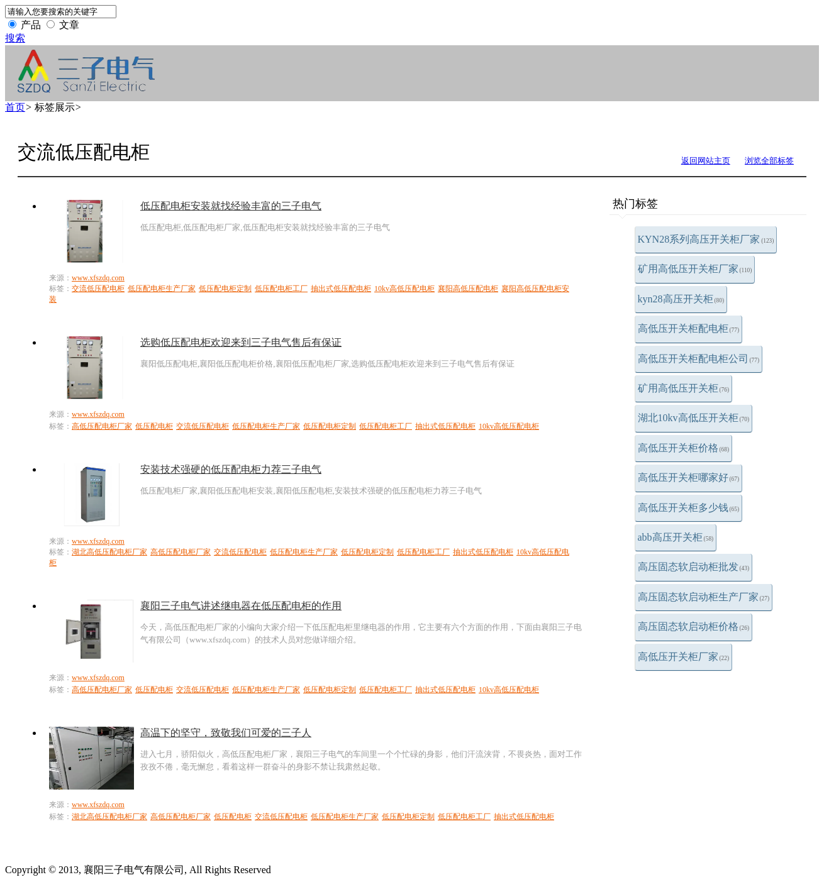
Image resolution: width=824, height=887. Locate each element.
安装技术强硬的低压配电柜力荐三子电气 (230, 469)
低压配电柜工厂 (281, 288)
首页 (15, 107)
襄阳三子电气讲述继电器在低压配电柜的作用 (241, 605)
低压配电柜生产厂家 (162, 288)
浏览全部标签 (769, 160)
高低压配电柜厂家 (102, 426)
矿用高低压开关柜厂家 (695, 268)
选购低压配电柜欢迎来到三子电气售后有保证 (241, 342)
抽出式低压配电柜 (341, 288)
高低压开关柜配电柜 (689, 328)
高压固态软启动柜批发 (694, 566)
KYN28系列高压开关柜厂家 (706, 239)
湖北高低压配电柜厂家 (109, 552)
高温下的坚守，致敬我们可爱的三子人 (225, 732)
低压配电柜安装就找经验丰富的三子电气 (230, 206)
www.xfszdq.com (98, 277)
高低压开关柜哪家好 (689, 477)
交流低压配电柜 (98, 288)
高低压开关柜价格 (684, 448)
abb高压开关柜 (676, 537)
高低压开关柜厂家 (684, 656)
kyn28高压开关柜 (681, 299)
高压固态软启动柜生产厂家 (704, 597)
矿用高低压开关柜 (684, 388)
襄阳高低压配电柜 (468, 288)
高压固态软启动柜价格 (694, 626)
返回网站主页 (705, 160)
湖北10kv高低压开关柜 (694, 417)
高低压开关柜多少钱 (689, 507)
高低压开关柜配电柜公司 (699, 358)
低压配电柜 (154, 426)
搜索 (15, 38)
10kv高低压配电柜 (404, 288)
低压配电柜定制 (225, 288)
